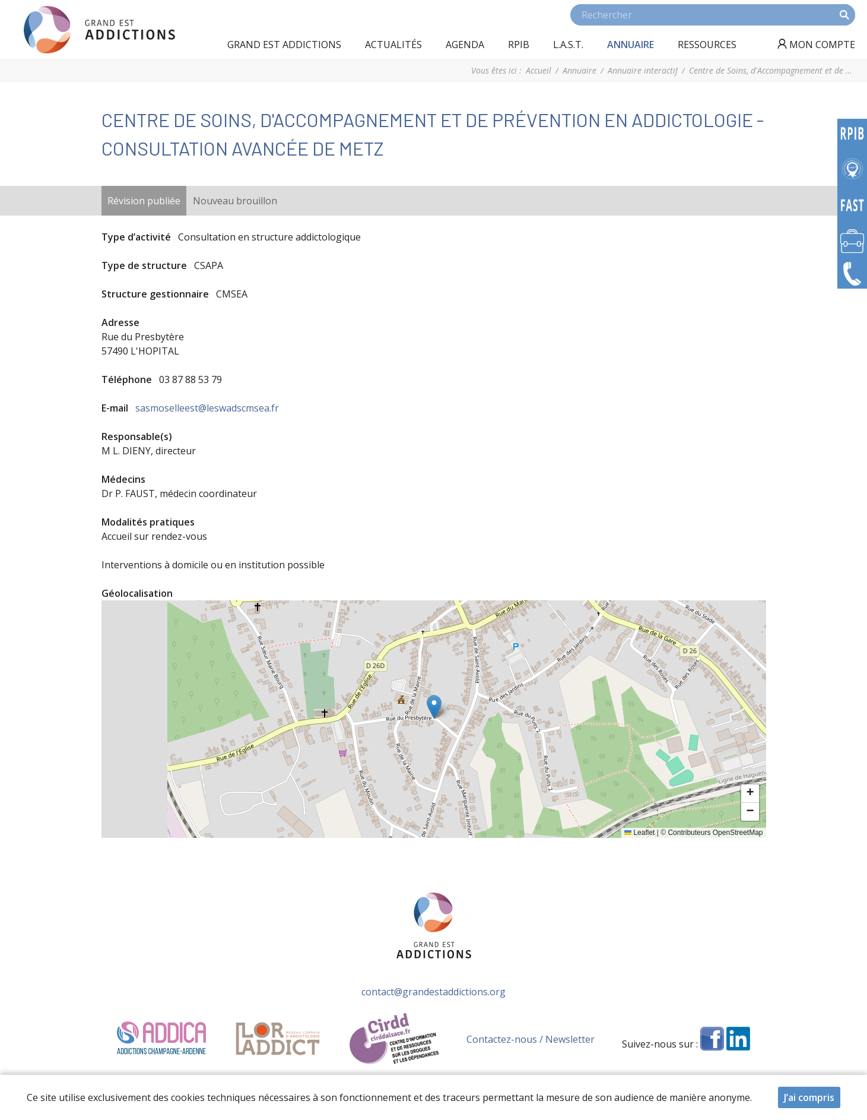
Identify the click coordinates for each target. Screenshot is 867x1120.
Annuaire (579, 70)
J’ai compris (809, 1097)
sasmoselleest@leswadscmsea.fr (207, 408)
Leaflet (639, 832)
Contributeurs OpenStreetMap (715, 832)
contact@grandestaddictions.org (433, 991)
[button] (434, 707)
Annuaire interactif (643, 70)
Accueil (538, 70)
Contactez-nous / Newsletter (530, 1039)
